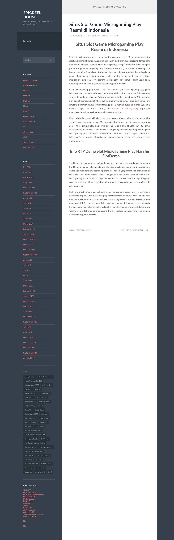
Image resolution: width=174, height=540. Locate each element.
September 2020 (30, 353)
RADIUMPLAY (29, 121)
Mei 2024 (27, 213)
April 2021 (27, 332)
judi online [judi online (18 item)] (37, 389)
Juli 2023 (27, 265)
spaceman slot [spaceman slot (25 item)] (40, 472)
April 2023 (27, 280)
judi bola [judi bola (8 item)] (27, 389)
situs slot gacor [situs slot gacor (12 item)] (30, 418)
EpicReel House (32, 15)
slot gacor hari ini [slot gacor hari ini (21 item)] (30, 447)
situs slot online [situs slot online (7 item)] (43, 418)
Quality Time (28, 116)
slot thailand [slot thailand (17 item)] (40, 468)
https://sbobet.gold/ (31, 492)
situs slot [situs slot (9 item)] (44, 414)
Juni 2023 (27, 270)
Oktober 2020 (29, 347)
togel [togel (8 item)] (50, 472)
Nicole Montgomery (98, 36)
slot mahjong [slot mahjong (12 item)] (29, 455)
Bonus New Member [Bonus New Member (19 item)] (46, 377)
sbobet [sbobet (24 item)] (40, 406)
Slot (24, 521)
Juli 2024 (27, 203)
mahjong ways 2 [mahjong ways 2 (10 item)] (30, 402)
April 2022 (27, 311)
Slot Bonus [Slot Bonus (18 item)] (40, 426)
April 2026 (27, 172)
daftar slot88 (28, 512)
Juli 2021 (27, 327)
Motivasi (26, 96)
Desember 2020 (29, 337)
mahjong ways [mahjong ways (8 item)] (42, 397)
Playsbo (26, 503)
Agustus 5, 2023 (77, 36)
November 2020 (29, 342)
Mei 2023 (27, 275)
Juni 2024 (27, 208)
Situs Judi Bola (29, 497)
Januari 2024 (28, 234)
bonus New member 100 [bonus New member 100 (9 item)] (33, 381)
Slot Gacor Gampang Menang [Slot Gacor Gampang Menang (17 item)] (35, 443)
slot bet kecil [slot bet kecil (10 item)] (29, 426)
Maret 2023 (28, 286)
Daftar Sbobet (29, 499)
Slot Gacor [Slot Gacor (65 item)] (45, 439)
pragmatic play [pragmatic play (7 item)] (30, 406)
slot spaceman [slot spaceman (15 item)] (46, 464)
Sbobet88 (27, 490)
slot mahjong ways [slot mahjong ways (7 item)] (43, 455)
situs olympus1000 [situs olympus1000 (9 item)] (31, 414)
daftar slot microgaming (125, 108)
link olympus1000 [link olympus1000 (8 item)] (31, 393)
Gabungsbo (27, 508)
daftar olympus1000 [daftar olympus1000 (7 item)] (32, 385)
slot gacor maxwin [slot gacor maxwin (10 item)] (46, 447)
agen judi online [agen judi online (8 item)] (30, 377)
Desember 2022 (29, 301)
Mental (26, 90)
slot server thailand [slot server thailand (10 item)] (31, 464)
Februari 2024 (29, 229)
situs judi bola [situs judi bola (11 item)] (39, 410)
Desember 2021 (29, 317)
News (25, 106)
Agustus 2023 (29, 260)
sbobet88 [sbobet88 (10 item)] (28, 410)
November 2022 (29, 306)
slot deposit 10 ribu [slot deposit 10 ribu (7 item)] (31, 439)
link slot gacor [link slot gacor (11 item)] (45, 393)
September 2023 (30, 255)
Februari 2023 (29, 291)
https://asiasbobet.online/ (33, 494)
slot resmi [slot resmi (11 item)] (38, 460)
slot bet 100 (28, 132)
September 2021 (30, 322)
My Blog (26, 101)
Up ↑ (148, 230)
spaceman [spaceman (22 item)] (28, 472)
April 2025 (27, 182)
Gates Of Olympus (30, 80)
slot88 (26, 137)
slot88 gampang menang (33, 514)
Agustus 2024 (29, 198)
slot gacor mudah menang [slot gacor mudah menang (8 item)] (33, 451)
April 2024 (27, 218)
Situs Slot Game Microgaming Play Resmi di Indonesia (105, 27)
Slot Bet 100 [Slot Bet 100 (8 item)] (43, 422)
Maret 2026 (28, 177)
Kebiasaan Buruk (30, 85)
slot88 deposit (29, 510)
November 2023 (29, 244)
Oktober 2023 (29, 250)
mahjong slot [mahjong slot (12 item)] (29, 397)
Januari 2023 (28, 296)
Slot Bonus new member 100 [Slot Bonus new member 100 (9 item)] (35, 435)
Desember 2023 (29, 239)
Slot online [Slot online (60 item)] (28, 460)
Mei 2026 (27, 167)
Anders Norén (137, 230)
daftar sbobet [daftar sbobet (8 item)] (47, 385)
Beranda (27, 41)
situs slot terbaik (30, 516)
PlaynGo (26, 111)
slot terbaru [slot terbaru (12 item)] (29, 468)
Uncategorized (29, 147)
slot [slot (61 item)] (26, 422)
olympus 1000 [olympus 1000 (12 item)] (44, 402)
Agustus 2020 (29, 358)
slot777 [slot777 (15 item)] (33, 422)
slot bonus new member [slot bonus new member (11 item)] (33, 431)
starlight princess (30, 142)
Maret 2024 (28, 224)
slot (24, 127)
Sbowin (26, 505)
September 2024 (30, 193)
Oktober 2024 (29, 188)
